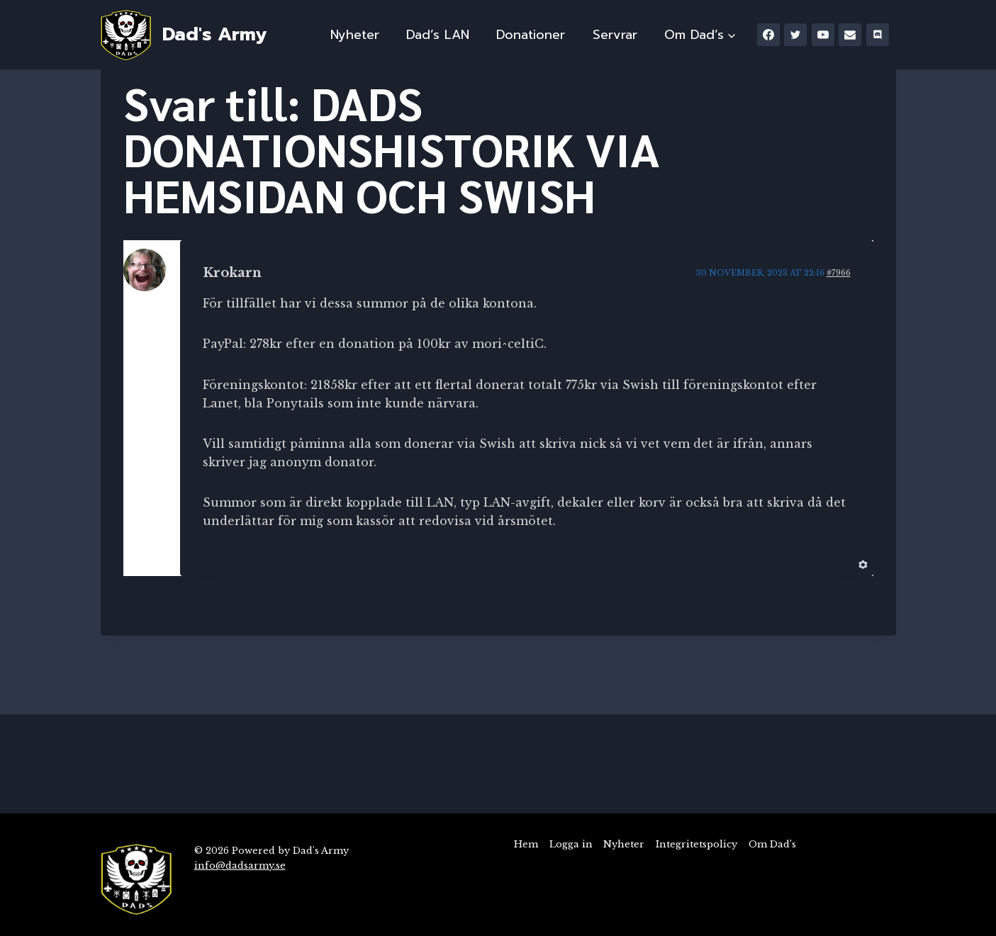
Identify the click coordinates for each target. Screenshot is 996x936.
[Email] (850, 34)
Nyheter (354, 35)
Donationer (530, 35)
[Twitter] (795, 34)
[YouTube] (823, 34)
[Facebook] (768, 34)
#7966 (839, 273)
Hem (526, 844)
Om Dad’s (772, 844)
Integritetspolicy (696, 844)
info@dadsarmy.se (240, 865)
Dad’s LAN (437, 35)
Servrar (615, 35)
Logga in (571, 844)
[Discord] (877, 34)
